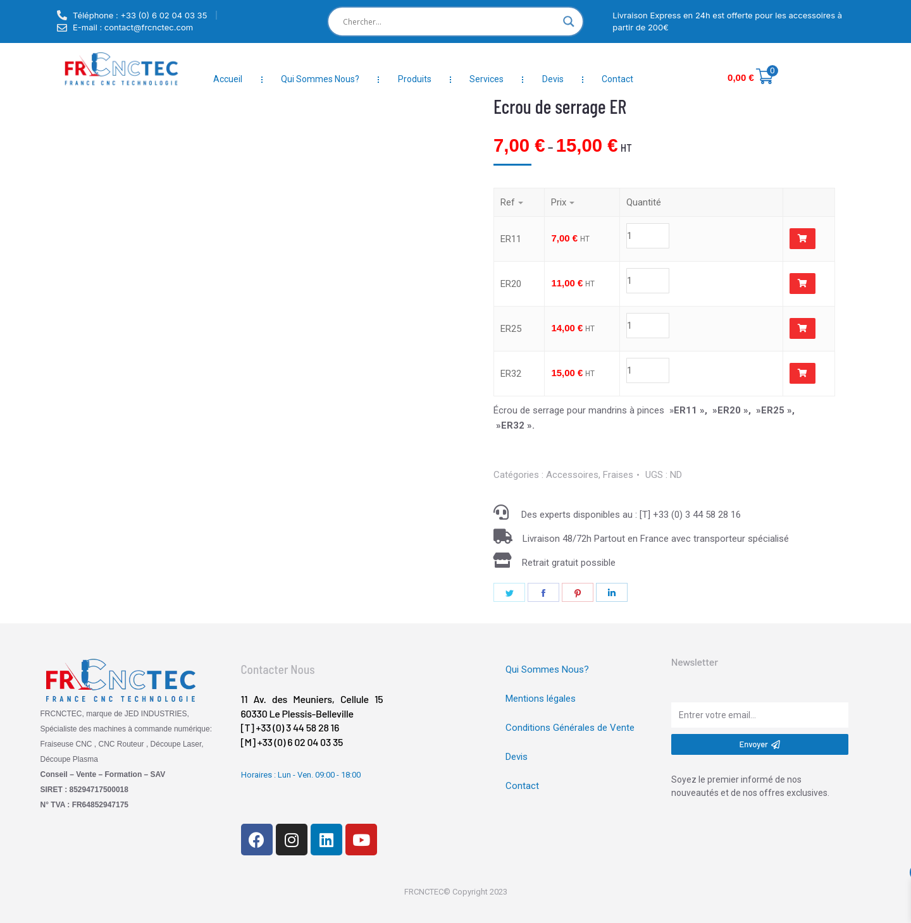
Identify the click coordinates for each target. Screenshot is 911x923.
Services (486, 79)
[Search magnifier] (569, 21)
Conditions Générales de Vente (570, 727)
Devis (553, 79)
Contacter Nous (278, 669)
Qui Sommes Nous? (320, 79)
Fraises (618, 474)
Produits (414, 79)
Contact (617, 79)
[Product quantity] (696, 235)
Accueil (227, 79)
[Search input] (450, 21)
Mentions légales (540, 698)
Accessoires (572, 474)
